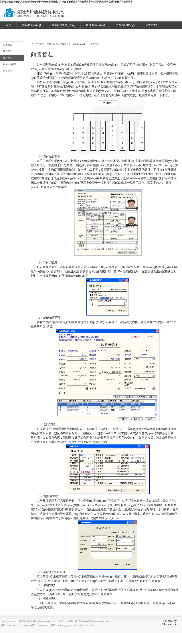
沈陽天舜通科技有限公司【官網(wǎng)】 (34, 13)
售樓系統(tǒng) (95, 25)
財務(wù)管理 (9, 64)
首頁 (8, 25)
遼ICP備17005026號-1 (84, 625)
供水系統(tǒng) (125, 25)
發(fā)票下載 (13, 32)
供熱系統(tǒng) (31, 25)
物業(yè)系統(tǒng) (63, 25)
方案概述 (7, 44)
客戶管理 (7, 51)
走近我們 (151, 25)
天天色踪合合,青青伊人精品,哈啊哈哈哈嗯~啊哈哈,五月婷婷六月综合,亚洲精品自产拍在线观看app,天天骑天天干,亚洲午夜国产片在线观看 (66, 1)
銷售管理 (7, 58)
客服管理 (7, 71)
